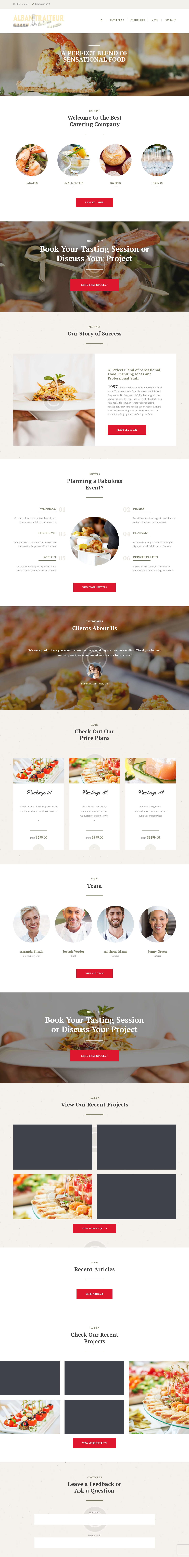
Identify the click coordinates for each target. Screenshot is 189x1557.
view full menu (94, 202)
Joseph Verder (73, 951)
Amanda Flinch (31, 951)
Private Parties (145, 557)
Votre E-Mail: (94, 1496)
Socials (50, 557)
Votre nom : (94, 1473)
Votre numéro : (94, 1542)
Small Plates (73, 183)
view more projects (94, 1207)
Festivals (140, 533)
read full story (127, 429)
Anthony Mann (115, 951)
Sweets (115, 183)
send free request (94, 284)
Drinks (157, 183)
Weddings (48, 509)
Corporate (47, 533)
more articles (95, 1273)
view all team (94, 973)
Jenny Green (157, 951)
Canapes (32, 183)
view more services (94, 587)
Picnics (139, 509)
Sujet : (94, 1519)
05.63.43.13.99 (42, 4)
